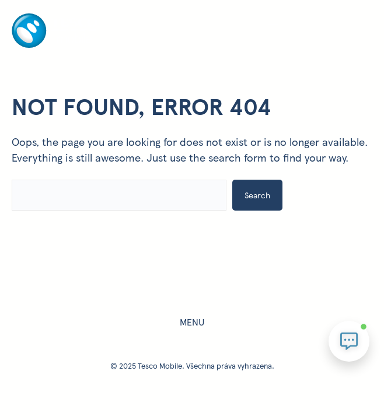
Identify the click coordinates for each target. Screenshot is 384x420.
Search (257, 195)
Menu (192, 321)
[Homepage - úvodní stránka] (55, 45)
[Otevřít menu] (273, 27)
